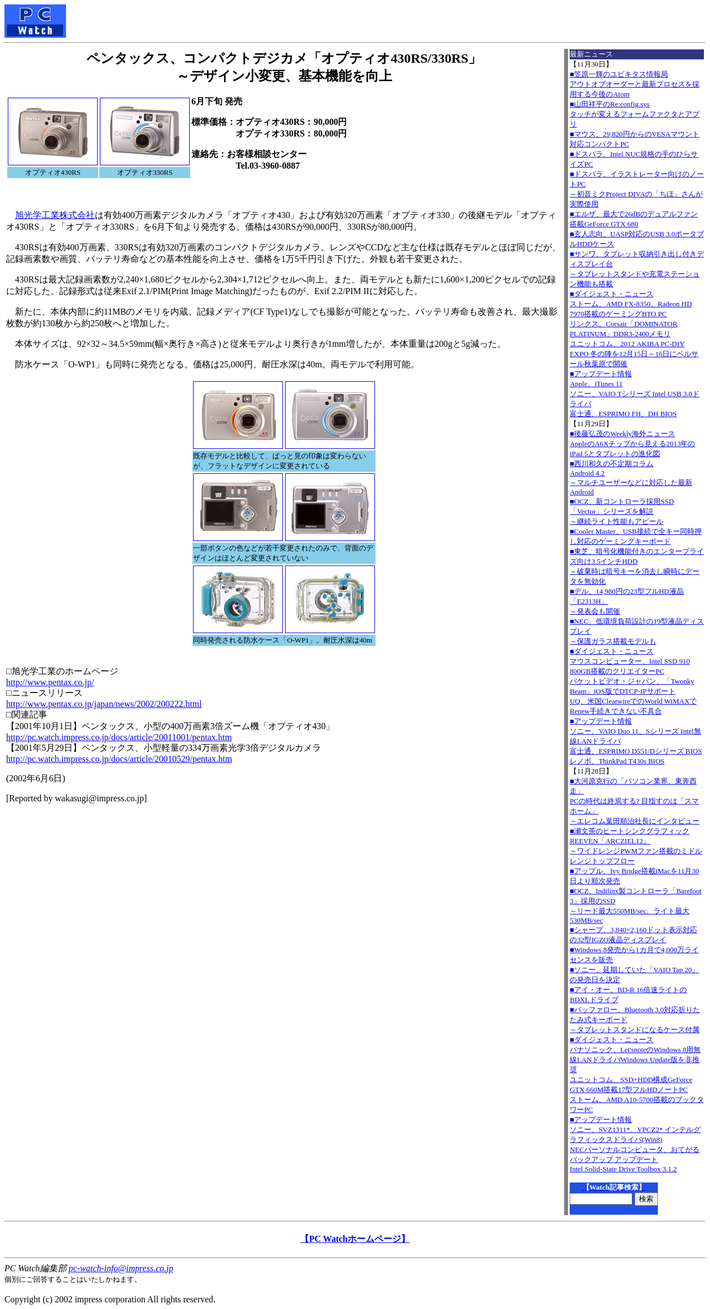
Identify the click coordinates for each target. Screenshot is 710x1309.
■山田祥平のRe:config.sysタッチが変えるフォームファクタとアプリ (634, 114)
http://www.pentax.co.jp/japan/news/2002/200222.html (104, 704)
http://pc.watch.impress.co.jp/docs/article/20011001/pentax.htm (119, 737)
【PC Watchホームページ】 (354, 1239)
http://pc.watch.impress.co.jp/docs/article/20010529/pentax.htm (119, 759)
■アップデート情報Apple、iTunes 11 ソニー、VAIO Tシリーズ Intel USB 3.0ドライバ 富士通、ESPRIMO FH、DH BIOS (634, 394)
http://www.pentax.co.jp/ (50, 682)
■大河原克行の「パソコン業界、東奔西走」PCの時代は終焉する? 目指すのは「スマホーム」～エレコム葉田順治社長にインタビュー (634, 801)
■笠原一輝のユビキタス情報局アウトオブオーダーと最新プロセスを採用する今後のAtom (634, 84)
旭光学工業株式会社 (55, 215)
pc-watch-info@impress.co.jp (121, 1268)
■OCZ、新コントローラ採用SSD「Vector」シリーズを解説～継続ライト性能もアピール (622, 511)
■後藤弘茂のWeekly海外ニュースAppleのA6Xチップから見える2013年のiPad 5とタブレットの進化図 (632, 443)
